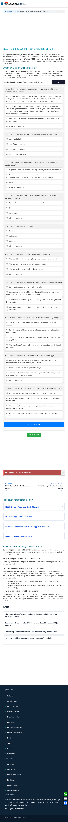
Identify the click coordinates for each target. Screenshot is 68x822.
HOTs (9, 738)
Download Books (13, 717)
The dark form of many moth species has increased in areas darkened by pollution (33, 346)
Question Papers (13, 712)
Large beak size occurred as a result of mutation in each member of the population (32, 120)
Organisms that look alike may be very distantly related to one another (33, 170)
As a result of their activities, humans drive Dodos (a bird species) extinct (31, 414)
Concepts (10, 722)
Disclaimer (10, 780)
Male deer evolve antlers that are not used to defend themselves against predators (31, 308)
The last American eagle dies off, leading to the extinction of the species (31, 323)
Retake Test (34, 435)
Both (9, 182)
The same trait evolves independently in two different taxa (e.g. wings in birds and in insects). (33, 407)
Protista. (10, 231)
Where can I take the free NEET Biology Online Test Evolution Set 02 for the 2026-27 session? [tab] (31, 615)
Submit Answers (34, 424)
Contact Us (11, 769)
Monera (10, 241)
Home (6, 11)
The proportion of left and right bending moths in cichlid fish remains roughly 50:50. (33, 338)
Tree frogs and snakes (15, 144)
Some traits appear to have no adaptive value (24, 287)
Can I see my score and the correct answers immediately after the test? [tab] (31, 632)
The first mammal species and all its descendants (26, 264)
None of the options (15, 126)
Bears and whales (14, 139)
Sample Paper (12, 701)
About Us (10, 764)
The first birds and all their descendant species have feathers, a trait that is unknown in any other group (33, 374)
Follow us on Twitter (14, 775)
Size (9, 208)
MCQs (9, 748)
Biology (17, 11)
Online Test (11, 754)
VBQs (9, 743)
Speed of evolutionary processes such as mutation (26, 203)
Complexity (11, 213)
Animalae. (11, 236)
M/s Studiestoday (23, 817)
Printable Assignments (14, 727)
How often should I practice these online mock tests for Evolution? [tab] (29, 638)
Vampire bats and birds (16, 154)
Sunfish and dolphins (15, 149)
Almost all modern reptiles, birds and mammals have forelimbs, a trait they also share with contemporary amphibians (33, 361)
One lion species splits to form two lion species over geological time (32, 393)
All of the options (14, 218)
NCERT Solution (12, 706)
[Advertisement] (34, 31)
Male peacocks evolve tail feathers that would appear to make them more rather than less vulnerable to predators (32, 293)
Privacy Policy (12, 785)
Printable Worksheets (14, 733)
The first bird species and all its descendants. (24, 269)
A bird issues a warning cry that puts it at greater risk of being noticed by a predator (33, 301)
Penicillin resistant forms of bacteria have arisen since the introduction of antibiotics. (33, 331)
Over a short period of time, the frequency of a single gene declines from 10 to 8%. (32, 399)
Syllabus (10, 696)
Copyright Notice (13, 790)
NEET (11, 11)
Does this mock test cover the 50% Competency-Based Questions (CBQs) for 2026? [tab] (31, 624)
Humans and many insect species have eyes (24, 368)
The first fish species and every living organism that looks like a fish (32, 259)
